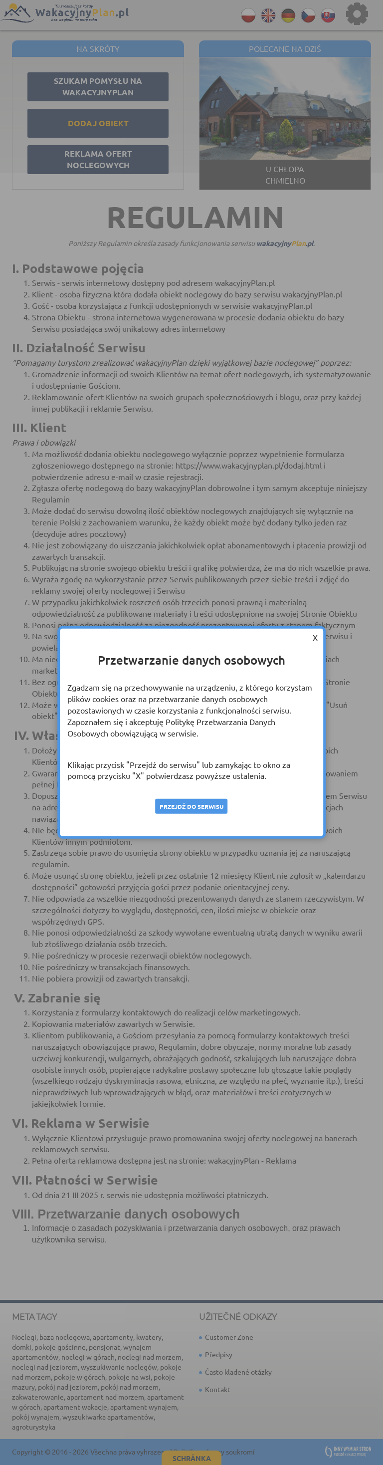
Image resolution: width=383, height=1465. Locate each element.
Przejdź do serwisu (191, 806)
